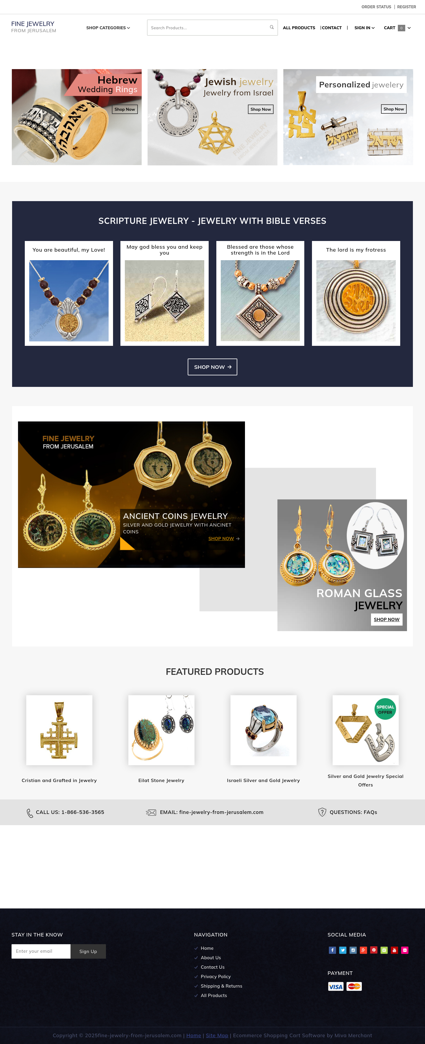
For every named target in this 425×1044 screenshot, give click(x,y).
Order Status (376, 6)
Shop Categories (108, 27)
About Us (211, 957)
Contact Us (213, 967)
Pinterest (373, 950)
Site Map (217, 1035)
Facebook (332, 950)
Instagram (353, 950)
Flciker (404, 950)
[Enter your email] (41, 951)
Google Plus (363, 950)
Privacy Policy (216, 976)
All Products (214, 995)
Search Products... (212, 27)
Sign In (364, 27)
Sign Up (88, 951)
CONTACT (332, 27)
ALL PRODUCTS (299, 27)
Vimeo (384, 950)
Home (207, 948)
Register (406, 6)
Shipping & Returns (222, 986)
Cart (397, 27)
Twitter (342, 950)
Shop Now (125, 192)
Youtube (394, 950)
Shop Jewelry (70, 108)
